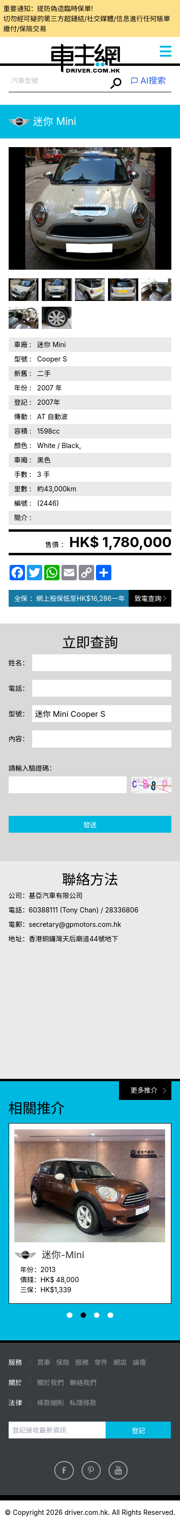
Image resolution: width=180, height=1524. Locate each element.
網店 (120, 1362)
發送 (89, 825)
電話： (19, 688)
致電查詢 (147, 598)
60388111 (43, 910)
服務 (82, 1362)
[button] (69, 1315)
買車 (43, 1362)
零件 (101, 1362)
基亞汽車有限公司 (56, 895)
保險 (63, 1362)
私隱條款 (83, 1403)
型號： (19, 714)
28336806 (122, 910)
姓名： (19, 663)
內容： (19, 739)
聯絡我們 (83, 1382)
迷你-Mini (49, 1255)
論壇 (139, 1362)
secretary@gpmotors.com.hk (75, 924)
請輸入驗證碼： (32, 768)
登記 (138, 1430)
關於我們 (50, 1382)
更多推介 (144, 1090)
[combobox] (58, 81)
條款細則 (50, 1403)
